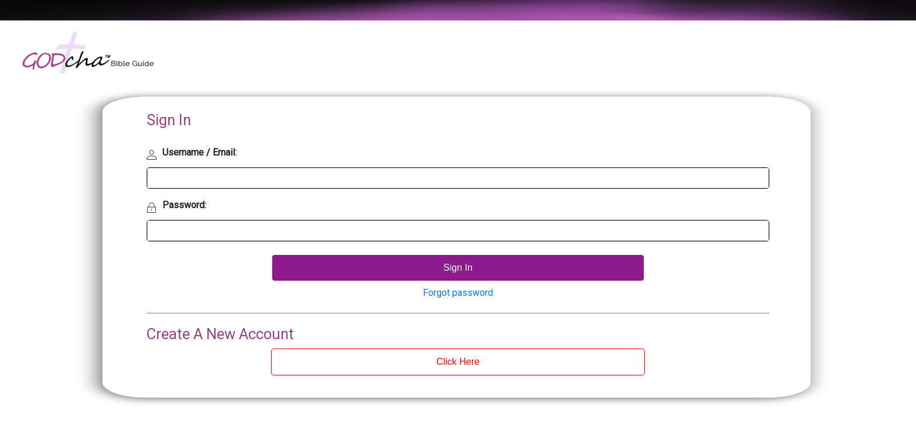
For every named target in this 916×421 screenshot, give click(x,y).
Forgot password (458, 292)
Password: (184, 204)
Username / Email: (199, 152)
